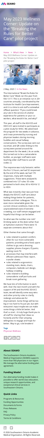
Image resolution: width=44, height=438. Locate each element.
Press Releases (10, 408)
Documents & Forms (13, 405)
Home (6, 52)
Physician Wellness (12, 331)
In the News (22, 89)
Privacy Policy (9, 415)
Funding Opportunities (14, 402)
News (30, 52)
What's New (18, 52)
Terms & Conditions (12, 418)
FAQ (5, 411)
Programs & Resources (14, 398)
